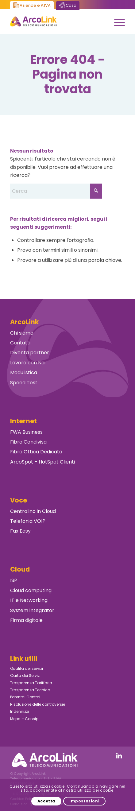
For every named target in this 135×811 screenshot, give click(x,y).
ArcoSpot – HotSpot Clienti (42, 461)
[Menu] (116, 21)
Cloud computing (31, 590)
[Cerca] (56, 191)
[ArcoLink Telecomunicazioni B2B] (56, 21)
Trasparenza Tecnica (30, 690)
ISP (13, 580)
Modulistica (23, 372)
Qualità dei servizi (26, 668)
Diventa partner (29, 352)
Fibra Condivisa (28, 441)
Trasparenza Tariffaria (31, 682)
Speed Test (23, 382)
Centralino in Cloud (33, 511)
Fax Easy (20, 530)
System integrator (32, 610)
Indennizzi (19, 711)
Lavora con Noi (27, 362)
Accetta (46, 801)
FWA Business (26, 432)
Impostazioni (84, 801)
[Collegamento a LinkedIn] (119, 755)
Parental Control (25, 697)
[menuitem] (116, 21)
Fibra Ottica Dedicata (36, 451)
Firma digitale (26, 620)
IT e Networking (29, 600)
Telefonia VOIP (27, 521)
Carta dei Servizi (25, 675)
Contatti (20, 342)
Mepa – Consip (24, 718)
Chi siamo (21, 332)
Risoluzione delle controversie (37, 704)
